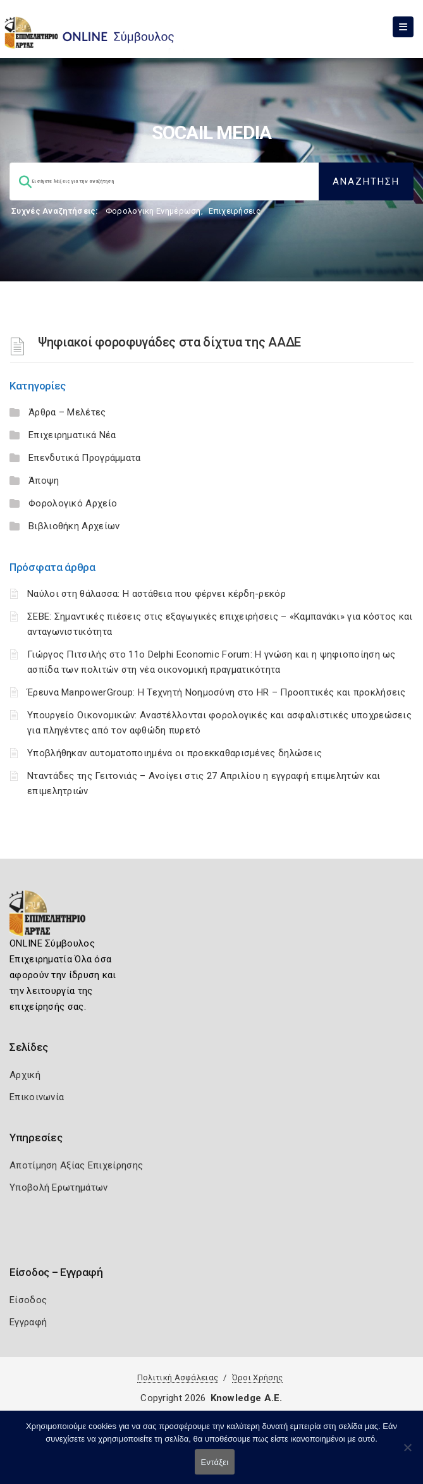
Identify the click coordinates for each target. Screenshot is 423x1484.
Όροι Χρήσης (257, 1377)
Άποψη (43, 480)
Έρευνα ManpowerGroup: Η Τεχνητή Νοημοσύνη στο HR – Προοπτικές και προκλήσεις (216, 692)
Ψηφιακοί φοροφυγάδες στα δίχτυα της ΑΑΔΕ (169, 342)
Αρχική (24, 1075)
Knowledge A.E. (247, 1398)
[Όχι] (407, 1453)
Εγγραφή (28, 1322)
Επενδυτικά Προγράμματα (84, 457)
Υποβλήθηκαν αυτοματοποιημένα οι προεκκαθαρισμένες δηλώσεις (174, 753)
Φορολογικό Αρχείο (72, 503)
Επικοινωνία (36, 1097)
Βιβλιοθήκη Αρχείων (74, 526)
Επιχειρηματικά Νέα (72, 435)
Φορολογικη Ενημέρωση (153, 211)
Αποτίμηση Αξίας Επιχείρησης (76, 1165)
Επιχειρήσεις (235, 211)
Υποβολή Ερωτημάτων (58, 1187)
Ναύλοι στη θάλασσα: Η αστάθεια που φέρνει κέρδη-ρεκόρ (156, 593)
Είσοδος (28, 1300)
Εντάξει (215, 1462)
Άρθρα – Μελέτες (67, 412)
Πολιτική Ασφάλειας (177, 1377)
